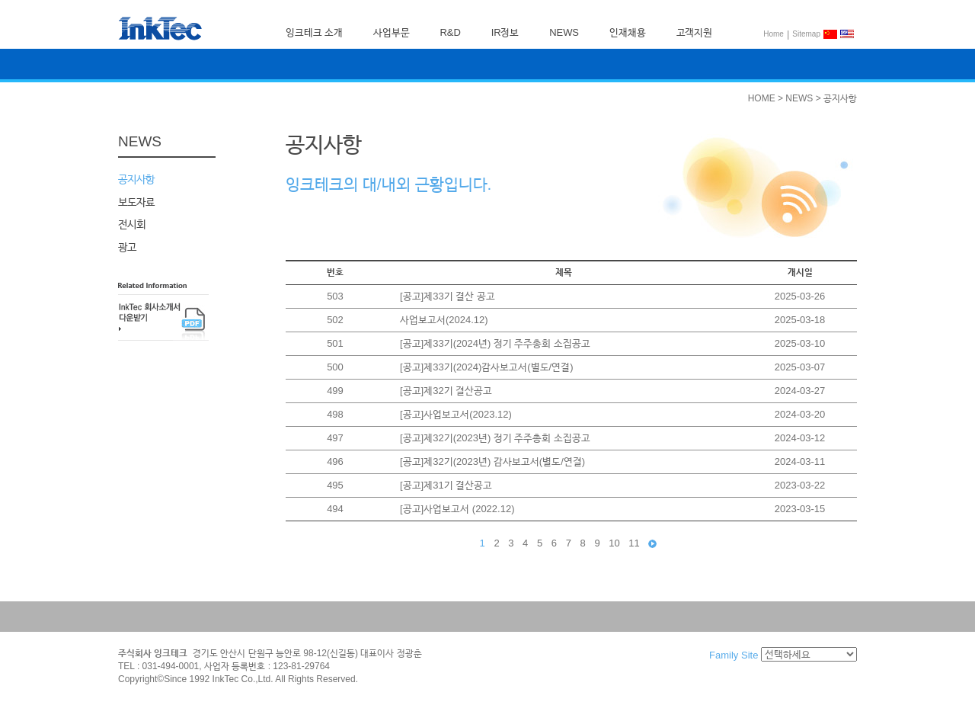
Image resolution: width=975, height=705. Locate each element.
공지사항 (136, 179)
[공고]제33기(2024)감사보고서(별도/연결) (487, 367)
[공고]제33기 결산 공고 (447, 296)
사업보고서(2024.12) (444, 319)
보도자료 (136, 201)
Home (773, 34)
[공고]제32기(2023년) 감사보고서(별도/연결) (492, 461)
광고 (127, 246)
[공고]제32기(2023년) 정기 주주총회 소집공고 (495, 438)
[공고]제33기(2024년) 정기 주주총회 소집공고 (495, 343)
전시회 (131, 224)
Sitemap (806, 34)
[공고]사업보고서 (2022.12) (457, 508)
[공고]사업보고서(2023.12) (456, 414)
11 (633, 543)
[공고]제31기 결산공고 (446, 485)
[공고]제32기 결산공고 (446, 390)
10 (614, 543)
